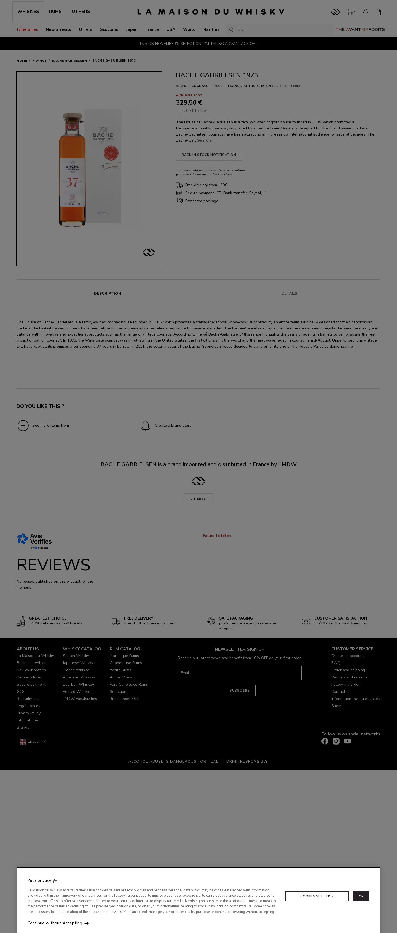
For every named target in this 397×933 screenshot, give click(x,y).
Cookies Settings (317, 904)
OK (361, 904)
